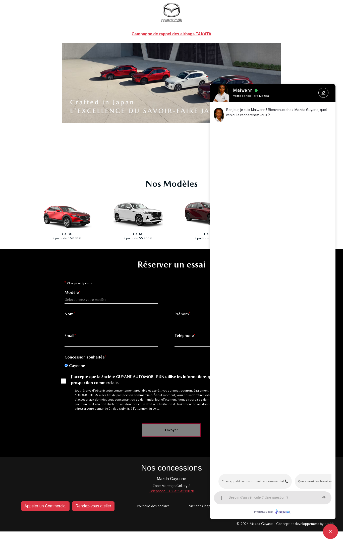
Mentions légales (202, 506)
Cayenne (77, 365)
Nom (69, 314)
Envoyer (171, 430)
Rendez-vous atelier (93, 506)
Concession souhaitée (85, 357)
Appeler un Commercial (45, 506)
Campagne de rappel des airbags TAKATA (171, 34)
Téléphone (184, 335)
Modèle (72, 292)
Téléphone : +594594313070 (171, 491)
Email (69, 335)
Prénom (182, 314)
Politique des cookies (153, 506)
